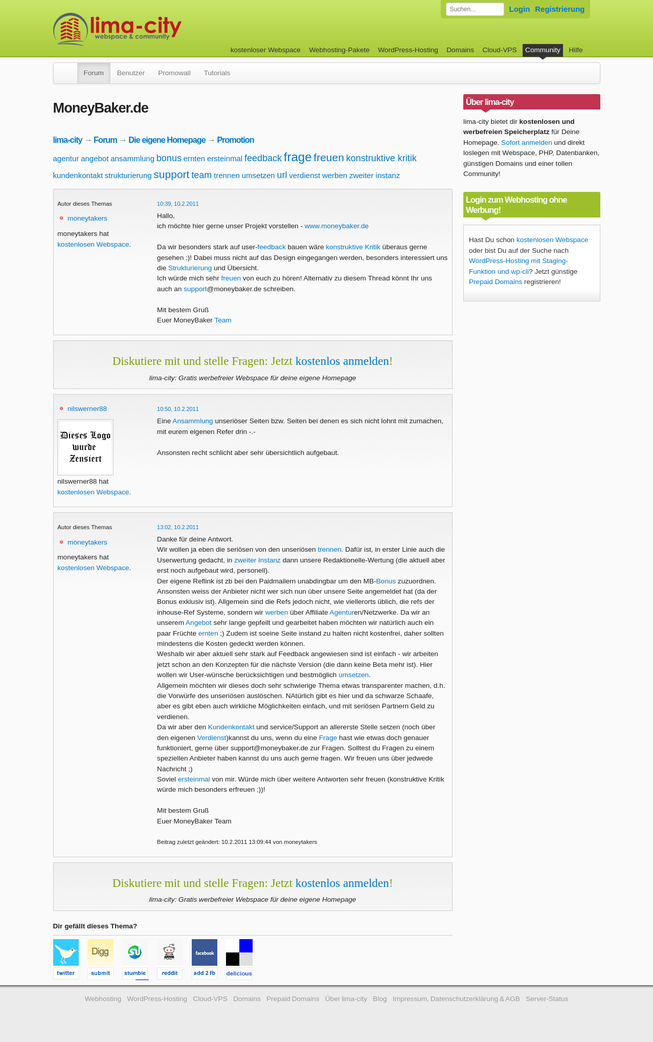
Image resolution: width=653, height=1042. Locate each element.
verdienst (304, 175)
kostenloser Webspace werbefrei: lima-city (155, 29)
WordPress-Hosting (408, 50)
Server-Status (547, 999)
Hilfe (575, 50)
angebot (94, 158)
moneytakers (87, 218)
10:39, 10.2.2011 (178, 204)
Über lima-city (346, 999)
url (282, 175)
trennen (227, 175)
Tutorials (217, 73)
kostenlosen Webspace (93, 244)
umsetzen (258, 175)
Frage (328, 738)
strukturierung (128, 175)
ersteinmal (224, 158)
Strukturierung (190, 268)
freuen (328, 157)
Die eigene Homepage (167, 139)
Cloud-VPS (499, 50)
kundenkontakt (78, 175)
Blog (380, 999)
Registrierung (559, 9)
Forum (94, 73)
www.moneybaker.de (337, 226)
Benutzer (131, 73)
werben (334, 175)
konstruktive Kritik (353, 247)
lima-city (67, 139)
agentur (66, 158)
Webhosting (103, 999)
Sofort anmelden (526, 142)
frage (298, 157)
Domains (460, 50)
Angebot (199, 622)
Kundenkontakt (231, 727)
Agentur (342, 612)
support (171, 174)
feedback (263, 158)
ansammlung (132, 158)
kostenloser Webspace (266, 50)
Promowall (174, 73)
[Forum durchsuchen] (475, 9)
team (201, 175)
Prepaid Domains (495, 282)
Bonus (386, 581)
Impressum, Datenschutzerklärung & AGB (456, 999)
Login (519, 9)
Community (542, 50)
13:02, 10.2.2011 (178, 527)
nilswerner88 (87, 409)
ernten (195, 158)
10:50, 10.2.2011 (178, 409)
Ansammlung (192, 421)
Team (222, 320)
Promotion (235, 139)
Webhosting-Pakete (339, 50)
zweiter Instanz (257, 560)
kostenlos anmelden (342, 360)
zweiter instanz (374, 175)
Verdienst (212, 738)
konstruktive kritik (381, 158)
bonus (169, 158)
